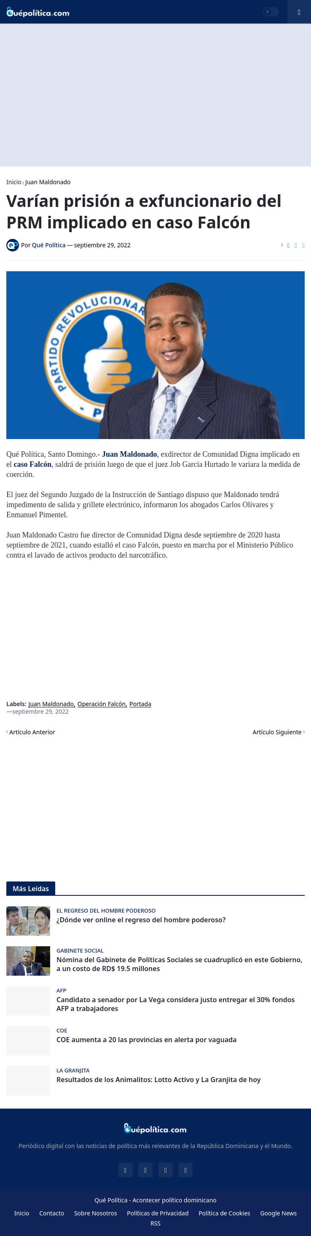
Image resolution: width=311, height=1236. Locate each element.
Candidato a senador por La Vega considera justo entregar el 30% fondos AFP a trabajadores (175, 1004)
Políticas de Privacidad (157, 1213)
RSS (155, 1223)
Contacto (51, 1213)
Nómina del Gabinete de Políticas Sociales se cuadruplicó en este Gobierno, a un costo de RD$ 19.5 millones (179, 964)
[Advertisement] (155, 95)
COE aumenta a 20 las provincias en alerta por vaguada (146, 1039)
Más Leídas (31, 888)
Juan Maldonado (47, 182)
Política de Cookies (224, 1213)
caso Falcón (33, 464)
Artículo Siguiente (277, 732)
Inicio (13, 182)
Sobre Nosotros (95, 1213)
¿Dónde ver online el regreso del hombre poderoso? (140, 920)
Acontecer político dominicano (175, 1200)
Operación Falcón (102, 704)
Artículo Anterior (32, 732)
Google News (278, 1213)
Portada (140, 704)
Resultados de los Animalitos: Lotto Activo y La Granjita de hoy (158, 1079)
